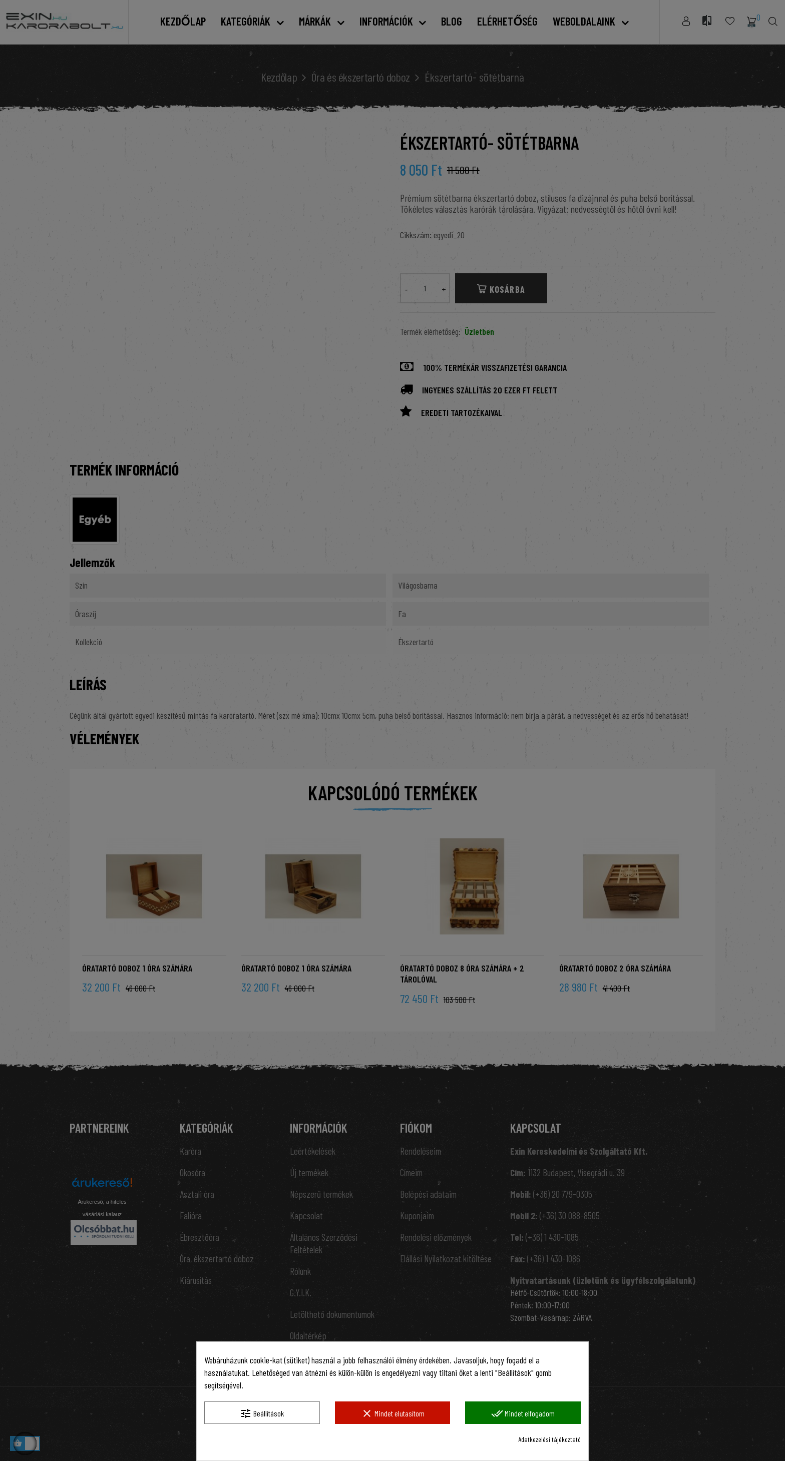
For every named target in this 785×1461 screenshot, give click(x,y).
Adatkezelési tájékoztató (549, 1439)
